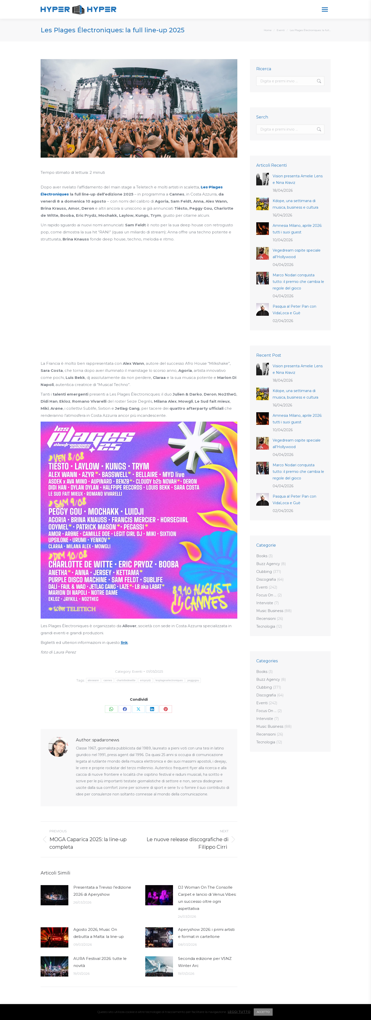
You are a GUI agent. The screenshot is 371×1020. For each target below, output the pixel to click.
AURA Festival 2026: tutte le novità (100, 962)
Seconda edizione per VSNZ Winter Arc (205, 962)
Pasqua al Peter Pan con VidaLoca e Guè (294, 309)
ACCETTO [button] (263, 1012)
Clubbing (264, 571)
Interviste (264, 603)
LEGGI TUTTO (239, 1012)
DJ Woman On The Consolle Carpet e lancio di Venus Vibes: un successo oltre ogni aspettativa (207, 898)
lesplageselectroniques (169, 680)
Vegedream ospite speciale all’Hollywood (297, 253)
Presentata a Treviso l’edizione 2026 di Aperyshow (102, 891)
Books (261, 556)
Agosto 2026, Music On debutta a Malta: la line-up (98, 933)
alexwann (93, 680)
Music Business (269, 611)
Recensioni (266, 618)
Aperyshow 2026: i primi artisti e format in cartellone (206, 933)
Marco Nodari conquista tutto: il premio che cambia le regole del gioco (298, 281)
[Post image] (54, 895)
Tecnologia (265, 626)
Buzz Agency (268, 564)
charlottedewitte (126, 680)
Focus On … (266, 595)
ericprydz (145, 680)
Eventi (137, 671)
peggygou (193, 680)
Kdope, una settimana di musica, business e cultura (295, 204)
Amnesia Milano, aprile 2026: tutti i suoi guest (297, 228)
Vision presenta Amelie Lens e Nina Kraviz (298, 179)
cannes (107, 680)
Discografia (266, 579)
